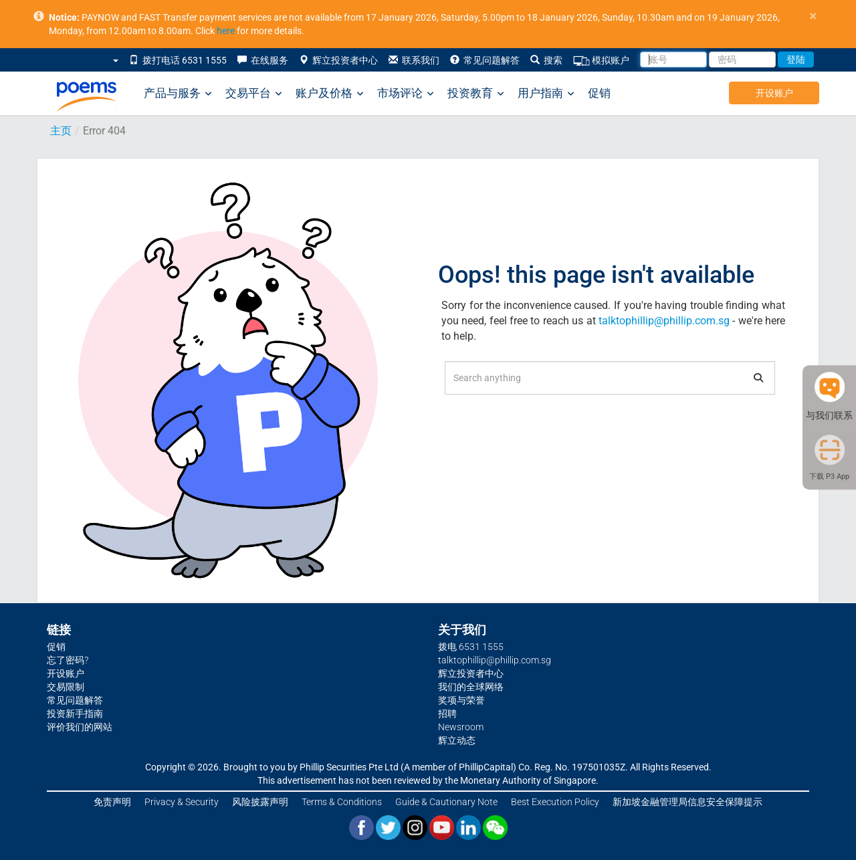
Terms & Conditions (342, 801)
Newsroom (461, 727)
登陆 (795, 59)
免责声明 (112, 801)
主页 (61, 130)
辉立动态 (456, 740)
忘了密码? (67, 660)
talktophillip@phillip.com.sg (664, 320)
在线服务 (262, 60)
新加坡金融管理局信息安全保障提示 (687, 801)
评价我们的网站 (79, 727)
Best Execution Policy (555, 801)
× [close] (813, 16)
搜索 (546, 60)
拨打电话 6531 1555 (178, 60)
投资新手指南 (75, 713)
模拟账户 (601, 60)
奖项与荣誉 (461, 700)
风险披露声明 (260, 801)
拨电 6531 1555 (471, 646)
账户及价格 (330, 93)
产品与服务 (178, 93)
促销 (599, 93)
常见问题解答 (485, 60)
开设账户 (774, 93)
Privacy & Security (181, 801)
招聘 (447, 713)
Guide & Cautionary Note (446, 801)
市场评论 (405, 93)
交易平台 (253, 93)
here (226, 30)
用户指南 (546, 93)
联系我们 (414, 60)
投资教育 (475, 93)
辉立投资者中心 (338, 60)
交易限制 (65, 686)
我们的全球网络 (471, 686)
